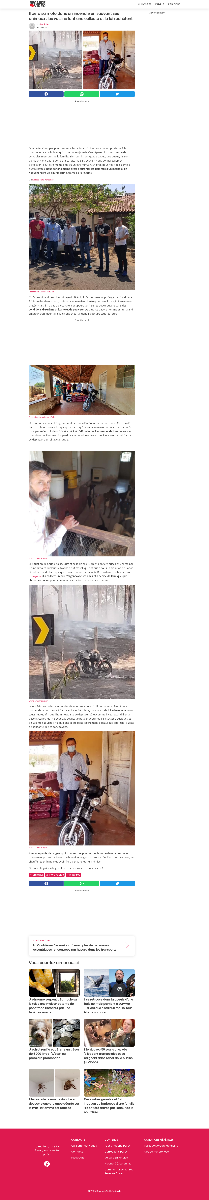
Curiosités (144, 4)
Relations (174, 4)
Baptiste (44, 24)
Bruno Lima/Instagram (38, 558)
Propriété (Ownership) (118, 1163)
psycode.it (77, 1157)
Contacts (77, 1151)
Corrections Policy (116, 1151)
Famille (159, 4)
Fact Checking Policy (117, 1145)
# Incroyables (55, 874)
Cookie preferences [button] (156, 1151)
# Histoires (73, 874)
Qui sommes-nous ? (84, 1145)
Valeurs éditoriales (116, 1157)
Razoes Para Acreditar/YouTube (42, 291)
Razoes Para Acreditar (42, 179)
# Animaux (37, 874)
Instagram (35, 576)
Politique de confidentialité (161, 1145)
